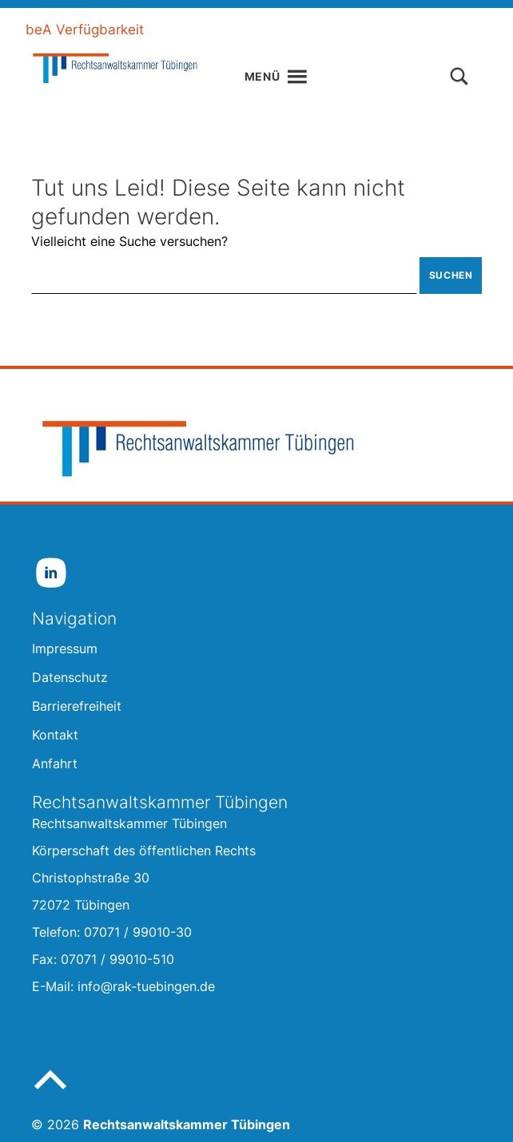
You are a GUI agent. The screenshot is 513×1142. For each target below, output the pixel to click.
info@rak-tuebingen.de (146, 986)
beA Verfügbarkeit (85, 30)
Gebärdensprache (358, 30)
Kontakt (463, 30)
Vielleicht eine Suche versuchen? (129, 241)
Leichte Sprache (224, 30)
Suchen (451, 275)
